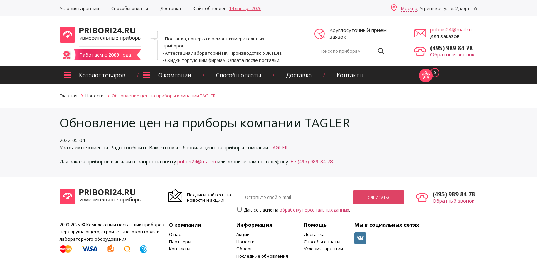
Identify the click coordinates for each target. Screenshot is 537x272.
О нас (175, 234)
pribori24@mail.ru (451, 29)
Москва (409, 8)
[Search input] (347, 51)
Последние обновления (262, 256)
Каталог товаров (102, 75)
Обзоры (245, 249)
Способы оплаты (129, 8)
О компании (174, 75)
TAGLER (279, 147)
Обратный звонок (452, 54)
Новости (245, 242)
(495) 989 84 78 (451, 48)
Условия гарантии (79, 8)
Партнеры (180, 242)
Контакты (350, 75)
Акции (243, 234)
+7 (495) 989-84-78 (311, 161)
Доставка (170, 8)
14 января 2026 (245, 8)
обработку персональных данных (314, 210)
